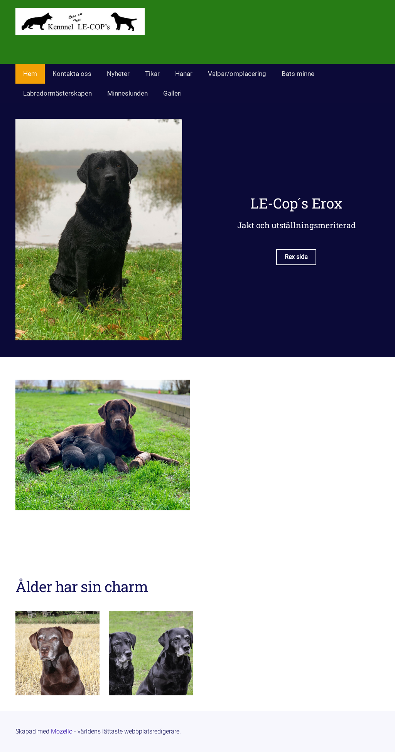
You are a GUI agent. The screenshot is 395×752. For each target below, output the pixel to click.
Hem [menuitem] (30, 73)
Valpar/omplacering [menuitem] (237, 73)
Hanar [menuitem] (183, 73)
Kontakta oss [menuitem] (71, 73)
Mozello (62, 731)
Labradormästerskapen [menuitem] (57, 93)
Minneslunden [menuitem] (127, 93)
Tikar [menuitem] (152, 73)
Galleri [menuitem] (172, 93)
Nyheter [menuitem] (118, 73)
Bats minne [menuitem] (298, 73)
